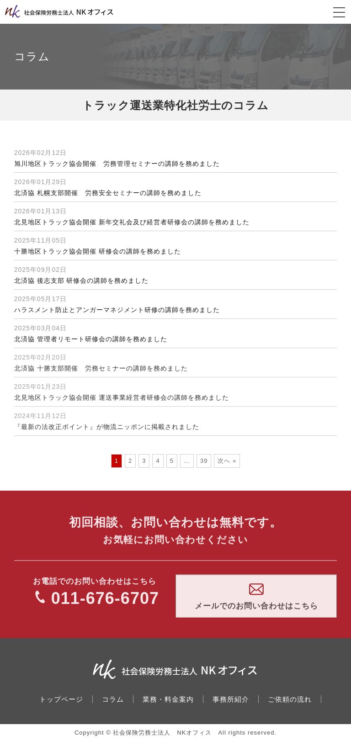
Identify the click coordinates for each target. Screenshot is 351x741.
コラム (113, 699)
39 (203, 460)
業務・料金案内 (168, 699)
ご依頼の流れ (290, 699)
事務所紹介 (231, 699)
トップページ (61, 699)
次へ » (227, 460)
